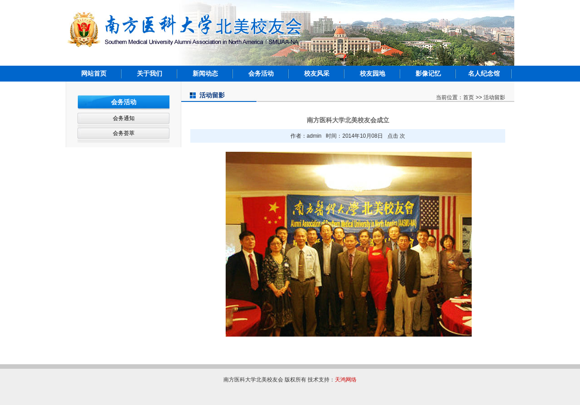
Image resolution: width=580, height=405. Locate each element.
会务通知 (124, 118)
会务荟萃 (124, 133)
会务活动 (261, 73)
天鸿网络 (346, 379)
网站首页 (93, 73)
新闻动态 (205, 73)
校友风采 (316, 73)
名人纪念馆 (484, 73)
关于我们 (149, 73)
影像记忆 (428, 73)
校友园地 (372, 73)
